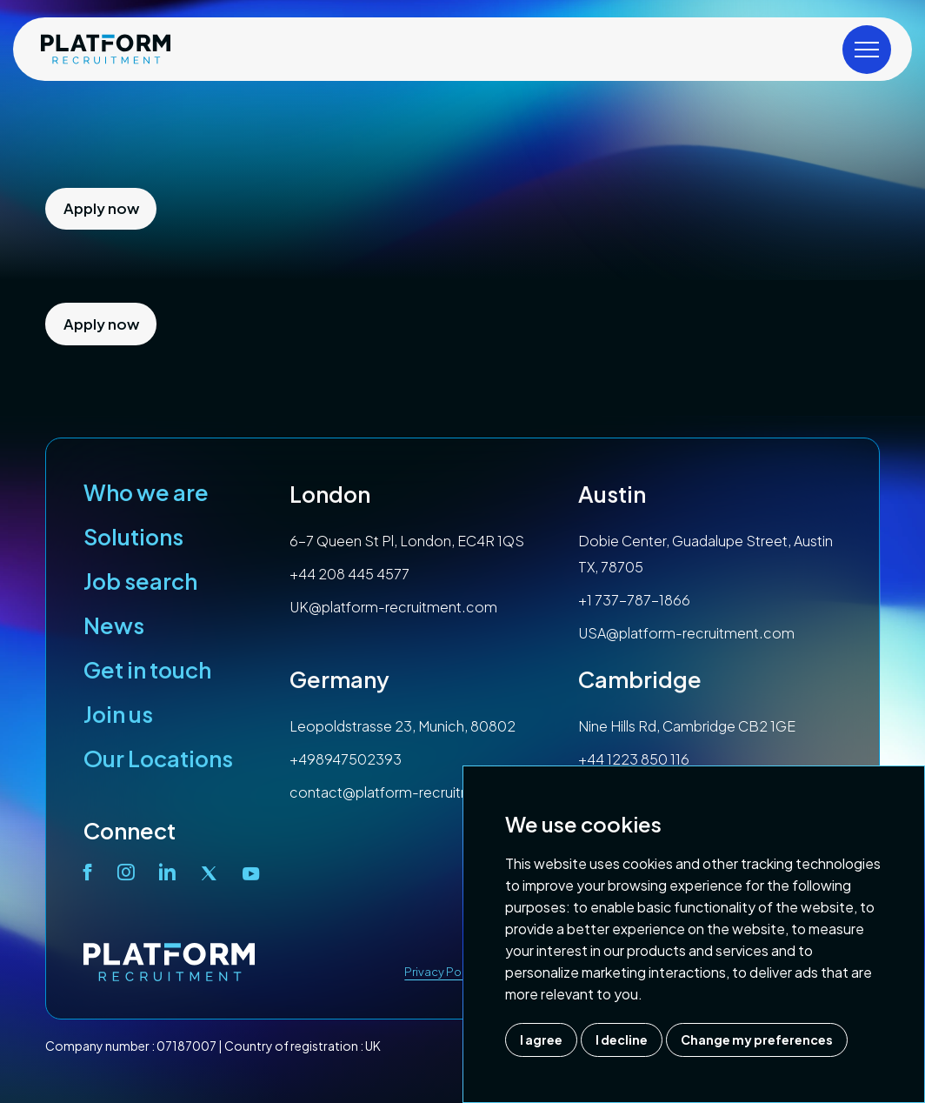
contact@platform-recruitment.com (410, 792)
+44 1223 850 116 (633, 759)
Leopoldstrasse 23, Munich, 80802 (402, 726)
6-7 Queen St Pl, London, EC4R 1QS (406, 540)
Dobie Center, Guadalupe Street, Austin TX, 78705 (705, 553)
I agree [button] (541, 1039)
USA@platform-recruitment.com (686, 633)
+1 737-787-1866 (634, 600)
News (113, 625)
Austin (612, 494)
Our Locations (158, 758)
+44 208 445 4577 (349, 574)
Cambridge (640, 679)
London (329, 494)
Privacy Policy (442, 972)
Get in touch (147, 670)
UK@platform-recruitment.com (393, 607)
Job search (140, 581)
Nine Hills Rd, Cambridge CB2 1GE (686, 726)
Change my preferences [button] (757, 1039)
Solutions (133, 537)
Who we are (146, 492)
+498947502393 (345, 759)
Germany (339, 679)
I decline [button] (622, 1039)
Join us (118, 714)
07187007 (186, 1045)
